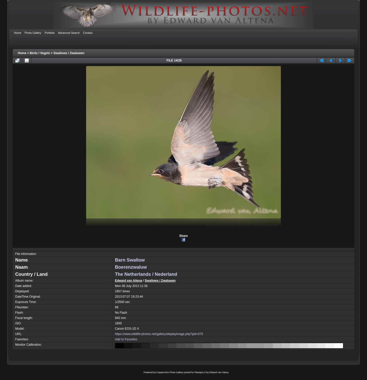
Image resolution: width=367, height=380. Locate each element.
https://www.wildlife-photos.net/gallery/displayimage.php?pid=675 (159, 334)
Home (22, 53)
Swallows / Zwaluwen (69, 53)
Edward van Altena (128, 280)
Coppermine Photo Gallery (169, 372)
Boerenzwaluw (131, 267)
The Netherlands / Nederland (146, 274)
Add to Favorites (126, 339)
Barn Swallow (130, 260)
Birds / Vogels (40, 53)
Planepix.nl (200, 372)
